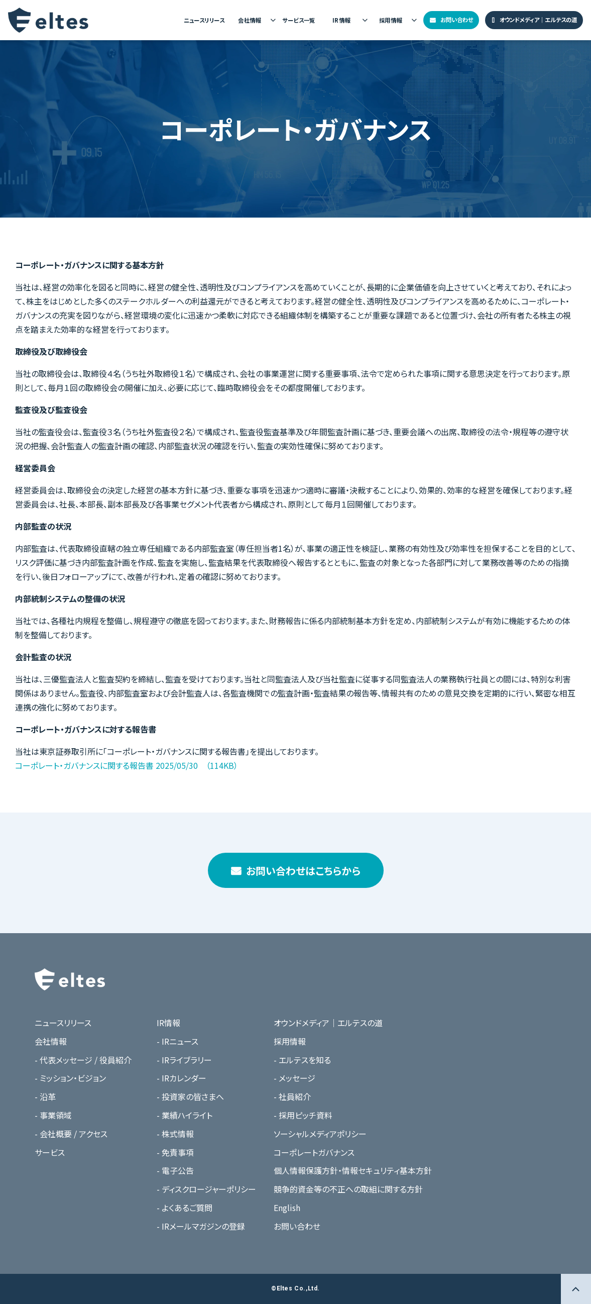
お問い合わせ (456, 20)
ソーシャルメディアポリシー (320, 1134)
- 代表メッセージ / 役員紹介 (83, 1060)
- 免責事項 (175, 1152)
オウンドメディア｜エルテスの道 (538, 20)
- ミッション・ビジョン (70, 1078)
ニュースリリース (204, 20)
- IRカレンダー (181, 1078)
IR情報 (341, 20)
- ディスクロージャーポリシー (206, 1189)
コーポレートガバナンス (314, 1152)
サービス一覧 (298, 20)
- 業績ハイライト (184, 1115)
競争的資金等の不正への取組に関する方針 (348, 1189)
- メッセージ (294, 1078)
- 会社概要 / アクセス (71, 1134)
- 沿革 (45, 1096)
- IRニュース (177, 1041)
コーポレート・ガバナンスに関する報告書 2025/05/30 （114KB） (126, 765)
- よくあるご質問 (184, 1207)
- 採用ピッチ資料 (303, 1115)
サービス (50, 1152)
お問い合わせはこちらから (303, 870)
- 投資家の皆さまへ (190, 1096)
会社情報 (249, 20)
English (287, 1207)
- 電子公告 (175, 1170)
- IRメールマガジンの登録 (201, 1226)
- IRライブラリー (184, 1060)
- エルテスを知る (302, 1060)
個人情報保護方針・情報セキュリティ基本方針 (353, 1170)
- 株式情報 (175, 1134)
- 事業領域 (53, 1115)
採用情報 (390, 20)
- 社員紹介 (292, 1096)
